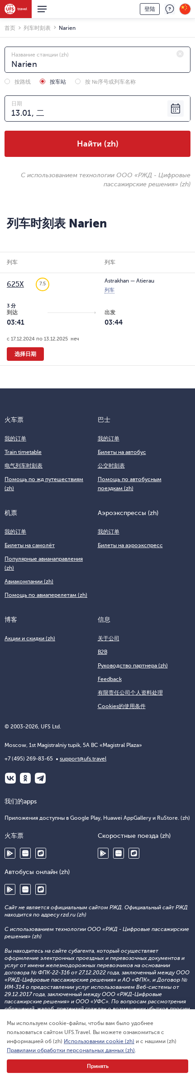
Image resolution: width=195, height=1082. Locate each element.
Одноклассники (25, 778)
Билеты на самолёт (30, 545)
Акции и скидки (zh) (30, 638)
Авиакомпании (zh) (29, 581)
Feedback (110, 679)
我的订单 (15, 438)
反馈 (169, 9)
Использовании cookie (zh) (99, 1041)
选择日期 (25, 354)
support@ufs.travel (83, 759)
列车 (109, 290)
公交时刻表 (111, 466)
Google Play (10, 853)
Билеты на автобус (122, 452)
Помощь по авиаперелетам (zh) (46, 595)
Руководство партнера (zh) (133, 665)
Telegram (40, 778)
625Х (15, 284)
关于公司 (108, 638)
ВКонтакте (10, 778)
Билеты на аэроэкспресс (130, 545)
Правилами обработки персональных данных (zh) (71, 1050)
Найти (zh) (98, 143)
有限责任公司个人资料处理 (130, 693)
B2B (102, 652)
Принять (98, 1066)
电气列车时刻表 (24, 466)
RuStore (40, 853)
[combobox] (97, 60)
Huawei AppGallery (25, 853)
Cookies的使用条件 (122, 706)
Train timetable (23, 452)
